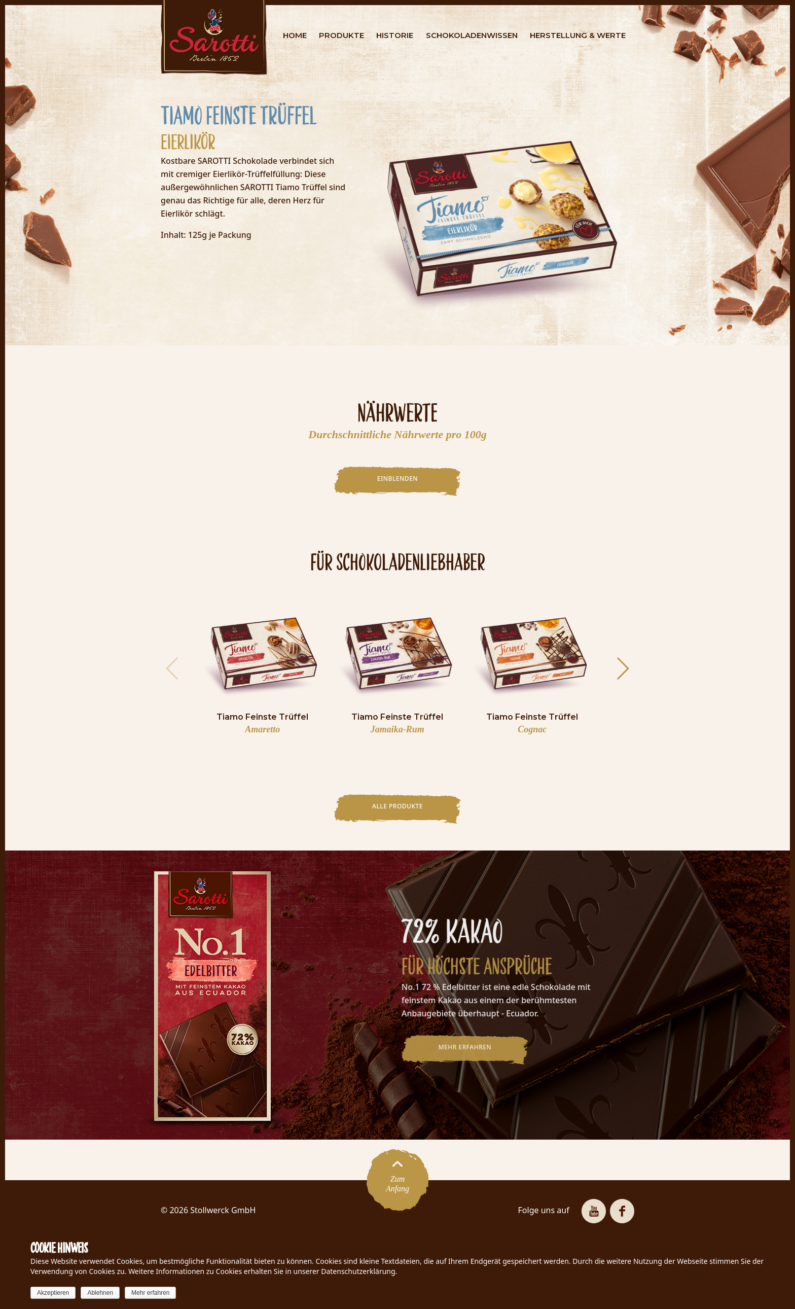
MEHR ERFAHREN (459, 1047)
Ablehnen (100, 1292)
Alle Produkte (397, 806)
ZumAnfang (397, 1180)
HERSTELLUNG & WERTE (578, 35)
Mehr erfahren (150, 1292)
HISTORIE (394, 35)
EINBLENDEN (397, 478)
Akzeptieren (53, 1292)
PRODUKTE (341, 35)
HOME (295, 35)
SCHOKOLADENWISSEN (472, 35)
